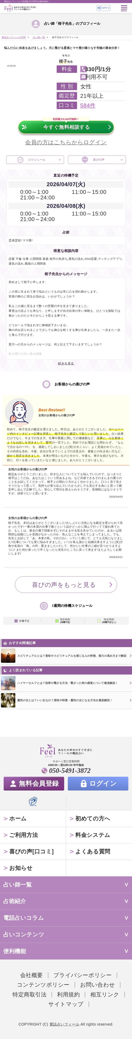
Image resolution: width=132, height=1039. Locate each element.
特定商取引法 (29, 994)
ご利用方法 (23, 835)
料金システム (92, 835)
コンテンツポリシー (43, 985)
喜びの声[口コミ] (31, 851)
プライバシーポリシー (82, 975)
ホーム (18, 818)
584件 (88, 105)
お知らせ (20, 868)
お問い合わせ (97, 985)
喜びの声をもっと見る (64, 584)
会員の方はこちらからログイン (66, 142)
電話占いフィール (64, 1024)
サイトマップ (65, 1004)
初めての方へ (92, 818)
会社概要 (31, 975)
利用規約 (68, 994)
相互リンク (104, 994)
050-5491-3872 (70, 770)
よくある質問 (92, 851)
